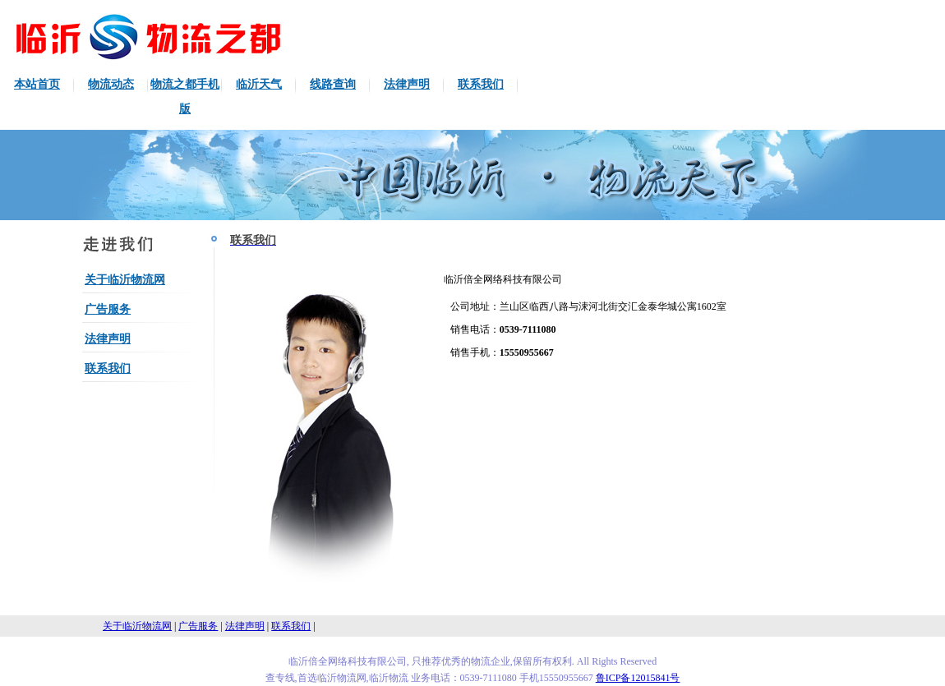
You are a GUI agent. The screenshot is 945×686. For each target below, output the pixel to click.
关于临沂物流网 (125, 280)
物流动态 (111, 84)
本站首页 (37, 84)
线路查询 (333, 84)
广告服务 (108, 309)
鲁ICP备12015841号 (638, 678)
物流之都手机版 (184, 96)
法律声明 (407, 84)
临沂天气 (259, 84)
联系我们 (481, 84)
